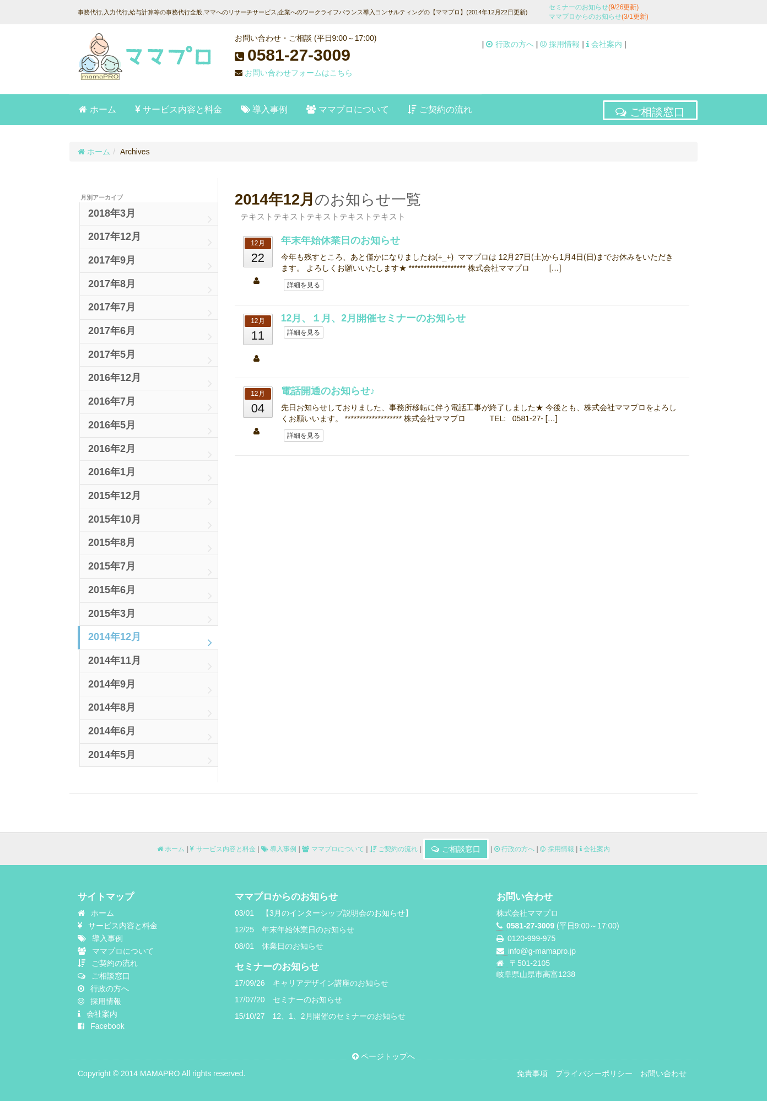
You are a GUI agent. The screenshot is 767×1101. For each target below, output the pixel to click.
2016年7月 (150, 404)
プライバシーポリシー (594, 1073)
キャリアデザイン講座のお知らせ (330, 983)
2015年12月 (150, 499)
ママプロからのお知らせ (599, 16)
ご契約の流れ (440, 109)
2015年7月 (150, 569)
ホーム (97, 109)
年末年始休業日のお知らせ (340, 240)
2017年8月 (150, 287)
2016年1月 (150, 475)
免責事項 (532, 1073)
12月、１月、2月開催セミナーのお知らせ (373, 318)
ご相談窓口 (650, 111)
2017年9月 (150, 263)
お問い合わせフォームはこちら (299, 72)
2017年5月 (150, 358)
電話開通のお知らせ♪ (328, 390)
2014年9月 (150, 687)
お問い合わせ (663, 1073)
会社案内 (604, 44)
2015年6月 (150, 593)
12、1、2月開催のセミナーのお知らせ (339, 1016)
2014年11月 (150, 664)
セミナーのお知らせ (594, 7)
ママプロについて (347, 109)
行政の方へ (509, 44)
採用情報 (560, 44)
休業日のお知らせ (292, 946)
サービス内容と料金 (178, 109)
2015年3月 (150, 617)
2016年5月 (150, 428)
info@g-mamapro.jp (542, 951)
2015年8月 (150, 546)
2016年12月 (150, 381)
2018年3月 (150, 216)
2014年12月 (150, 640)
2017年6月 (150, 334)
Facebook (101, 1026)
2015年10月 (150, 522)
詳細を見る (303, 285)
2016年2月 (150, 452)
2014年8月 (150, 710)
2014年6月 (150, 734)
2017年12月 (150, 240)
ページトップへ (383, 1056)
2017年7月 (150, 310)
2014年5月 (150, 758)
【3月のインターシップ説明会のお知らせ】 (337, 913)
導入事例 (264, 109)
